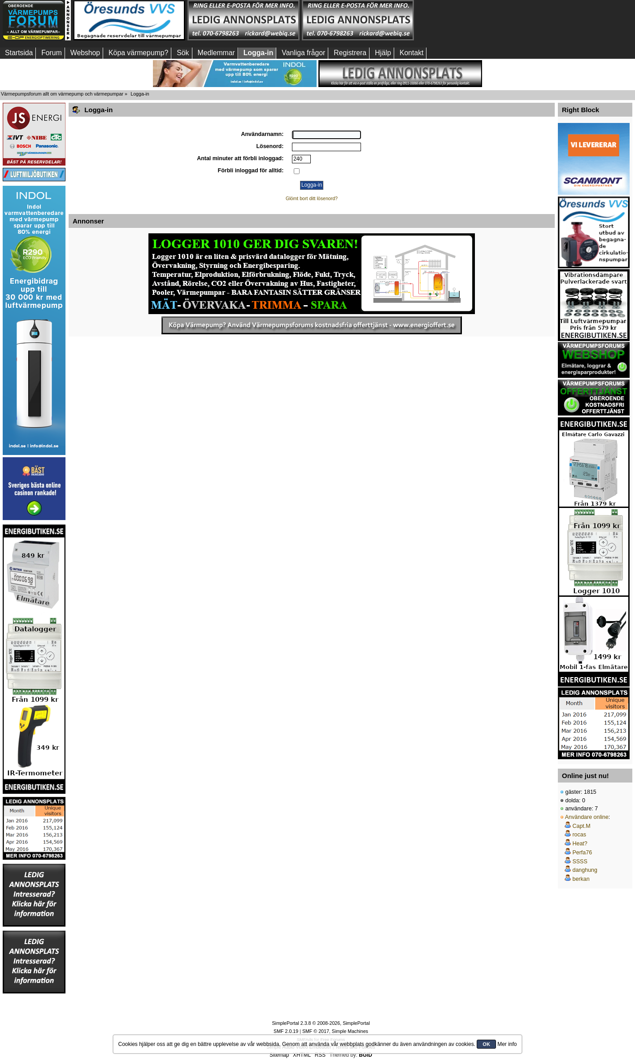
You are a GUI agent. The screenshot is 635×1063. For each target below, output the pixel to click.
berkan (580, 879)
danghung (584, 870)
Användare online (587, 817)
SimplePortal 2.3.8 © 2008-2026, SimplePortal (321, 1023)
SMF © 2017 (315, 1031)
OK (486, 1044)
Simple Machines (350, 1031)
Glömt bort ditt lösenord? (312, 198)
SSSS (579, 861)
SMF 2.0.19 (286, 1031)
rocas (579, 834)
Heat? (579, 843)
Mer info (507, 1044)
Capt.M (581, 826)
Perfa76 (582, 852)
